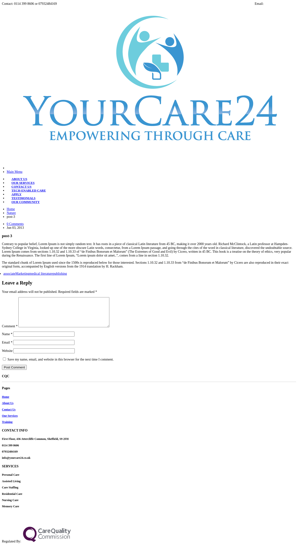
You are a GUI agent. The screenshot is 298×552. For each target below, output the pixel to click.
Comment (10, 332)
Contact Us (9, 415)
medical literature (41, 273)
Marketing (22, 273)
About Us (7, 408)
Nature (11, 213)
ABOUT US (19, 179)
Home (11, 209)
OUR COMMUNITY (25, 202)
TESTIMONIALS (23, 198)
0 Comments (15, 224)
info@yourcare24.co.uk (280, 3)
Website (7, 356)
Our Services (10, 421)
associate (9, 273)
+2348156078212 (184, 526)
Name (7, 340)
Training (7, 427)
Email (7, 348)
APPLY (16, 194)
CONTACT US (21, 186)
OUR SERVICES (23, 183)
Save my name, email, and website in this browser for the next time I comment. (61, 365)
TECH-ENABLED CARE (28, 190)
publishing (60, 273)
